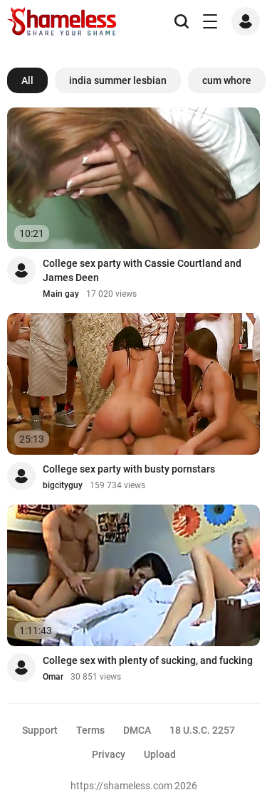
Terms (90, 730)
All (27, 80)
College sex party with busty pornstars (129, 469)
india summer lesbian (118, 80)
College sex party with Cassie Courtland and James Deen (142, 270)
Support (40, 730)
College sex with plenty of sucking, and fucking (148, 660)
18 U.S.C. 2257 (202, 730)
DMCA (137, 730)
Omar (53, 677)
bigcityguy (63, 485)
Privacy (108, 754)
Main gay (61, 294)
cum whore (226, 80)
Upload (160, 754)
